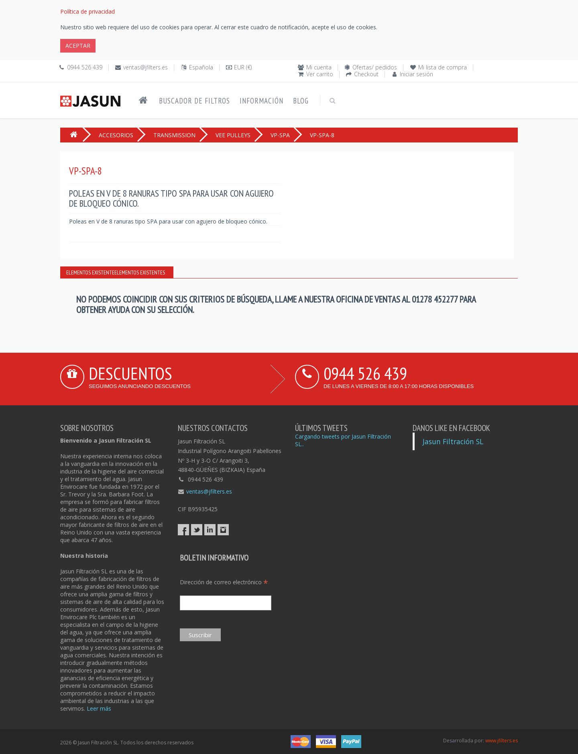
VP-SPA (280, 135)
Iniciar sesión (416, 74)
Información (261, 101)
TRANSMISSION (174, 135)
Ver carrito (319, 74)
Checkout (366, 74)
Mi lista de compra (442, 67)
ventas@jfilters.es (145, 67)
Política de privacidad (87, 11)
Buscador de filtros (194, 101)
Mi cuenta (319, 67)
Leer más (99, 708)
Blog (301, 101)
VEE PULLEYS (233, 135)
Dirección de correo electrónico (224, 582)
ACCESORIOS (116, 135)
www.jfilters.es (501, 740)
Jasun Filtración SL (453, 441)
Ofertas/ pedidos (374, 67)
